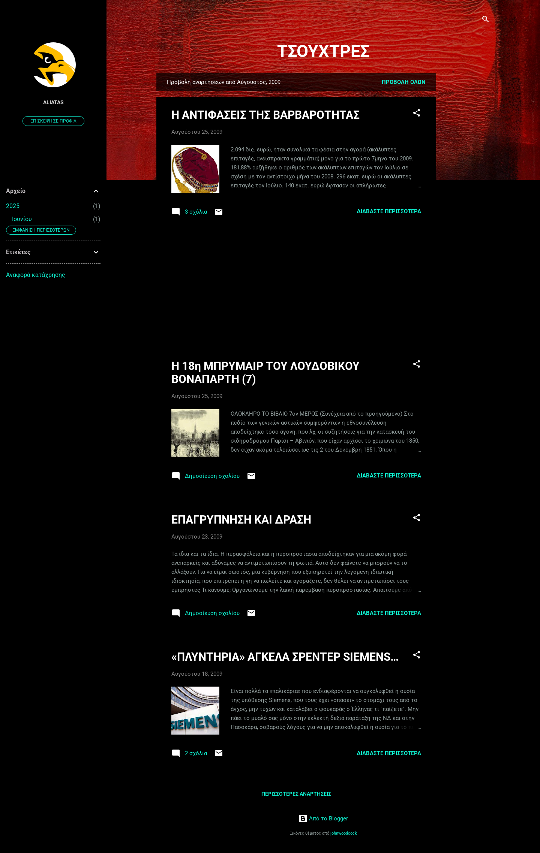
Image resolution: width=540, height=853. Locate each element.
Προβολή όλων (404, 82)
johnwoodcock (343, 833)
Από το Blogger (323, 818)
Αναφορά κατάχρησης (35, 274)
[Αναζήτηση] (485, 20)
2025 (13, 206)
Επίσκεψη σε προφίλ (53, 121)
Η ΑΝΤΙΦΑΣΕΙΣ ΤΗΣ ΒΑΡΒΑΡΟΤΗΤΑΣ (265, 114)
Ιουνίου (22, 219)
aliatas (53, 102)
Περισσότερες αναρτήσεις (296, 794)
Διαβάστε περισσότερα (389, 211)
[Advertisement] (466, 185)
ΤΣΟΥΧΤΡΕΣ (323, 51)
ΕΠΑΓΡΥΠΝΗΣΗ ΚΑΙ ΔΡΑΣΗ (241, 519)
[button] (416, 114)
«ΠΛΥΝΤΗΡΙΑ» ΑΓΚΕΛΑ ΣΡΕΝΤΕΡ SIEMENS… (285, 656)
